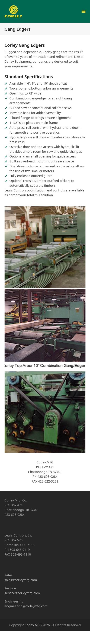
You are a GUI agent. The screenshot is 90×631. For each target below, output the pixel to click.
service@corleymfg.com (22, 593)
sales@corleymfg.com (21, 580)
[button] (83, 11)
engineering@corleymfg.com (26, 606)
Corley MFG (33, 625)
